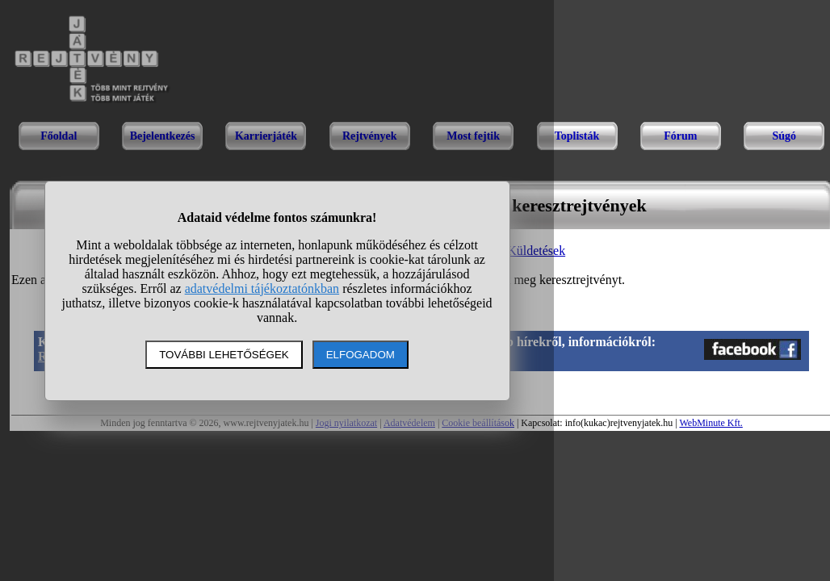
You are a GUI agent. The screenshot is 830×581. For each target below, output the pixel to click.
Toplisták (577, 136)
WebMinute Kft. (710, 422)
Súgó (784, 136)
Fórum (680, 136)
